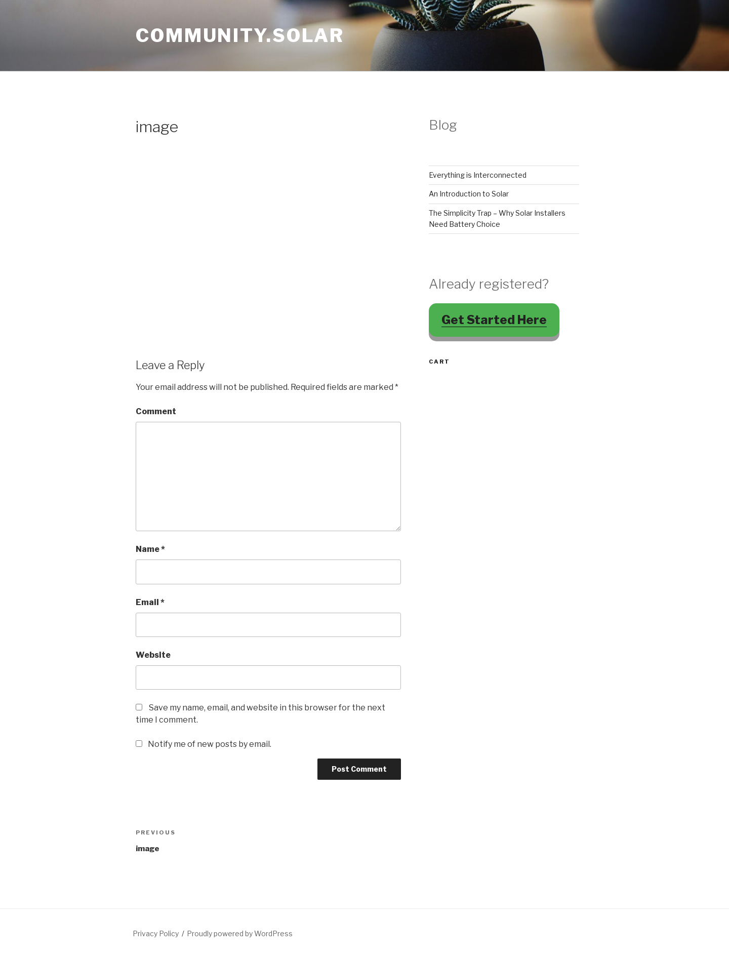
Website (153, 655)
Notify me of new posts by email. (209, 744)
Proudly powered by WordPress (240, 933)
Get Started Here (494, 319)
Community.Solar (240, 35)
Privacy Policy (156, 933)
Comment (156, 411)
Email (150, 602)
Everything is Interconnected (477, 175)
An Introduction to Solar (469, 193)
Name (150, 549)
